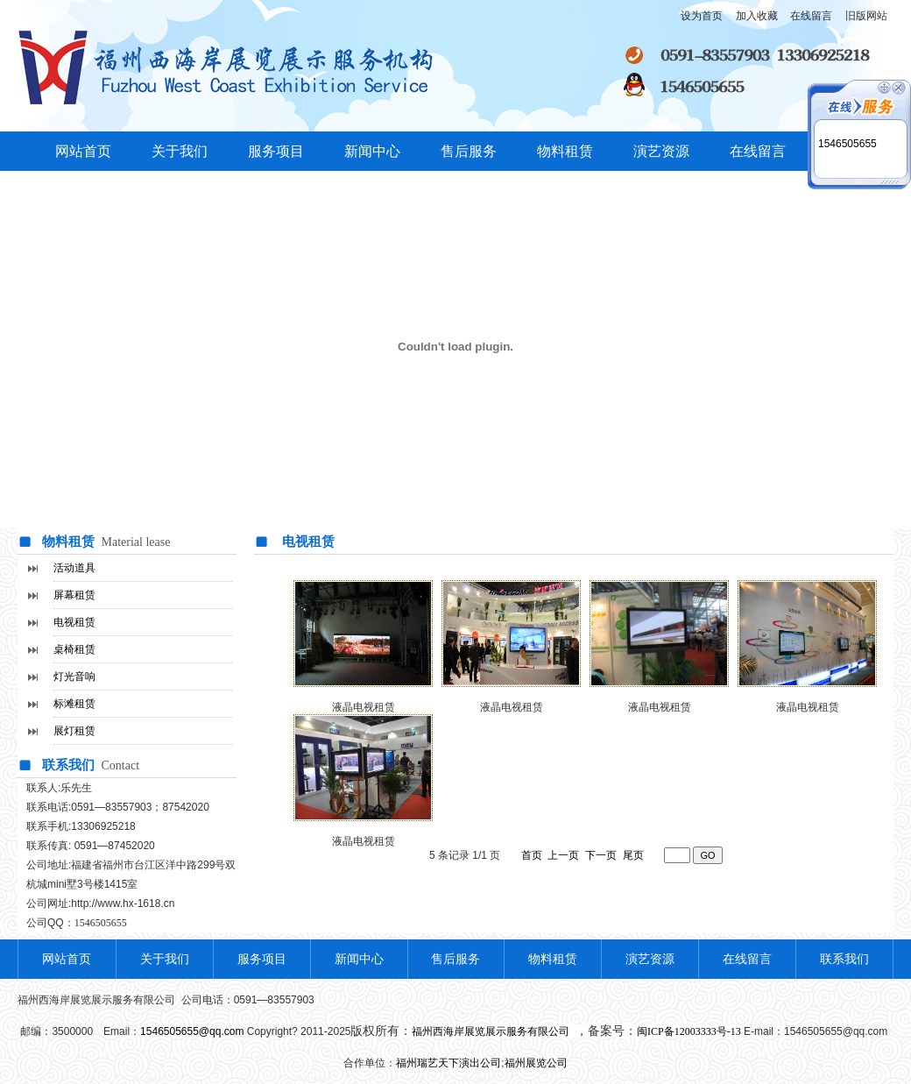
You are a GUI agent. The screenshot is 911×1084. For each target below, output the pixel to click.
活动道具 (74, 568)
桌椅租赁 (74, 649)
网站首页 (83, 151)
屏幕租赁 (74, 595)
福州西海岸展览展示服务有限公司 (492, 1031)
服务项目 (276, 151)
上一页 (563, 855)
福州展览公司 (536, 1063)
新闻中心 (372, 151)
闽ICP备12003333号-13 (689, 1031)
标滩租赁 (74, 704)
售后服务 (469, 151)
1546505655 (847, 144)
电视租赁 (74, 622)
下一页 (601, 855)
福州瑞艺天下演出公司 (448, 1063)
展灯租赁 (74, 731)
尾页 (633, 855)
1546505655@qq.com (192, 1031)
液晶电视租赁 (511, 707)
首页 (531, 855)
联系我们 (844, 959)
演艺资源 (661, 151)
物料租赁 (565, 151)
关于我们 (180, 151)
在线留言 (758, 151)
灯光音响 (74, 676)
